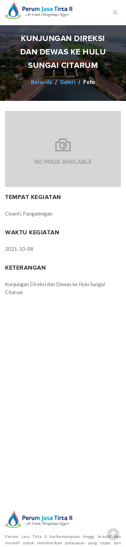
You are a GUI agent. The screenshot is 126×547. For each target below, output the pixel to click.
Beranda (41, 82)
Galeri (67, 82)
